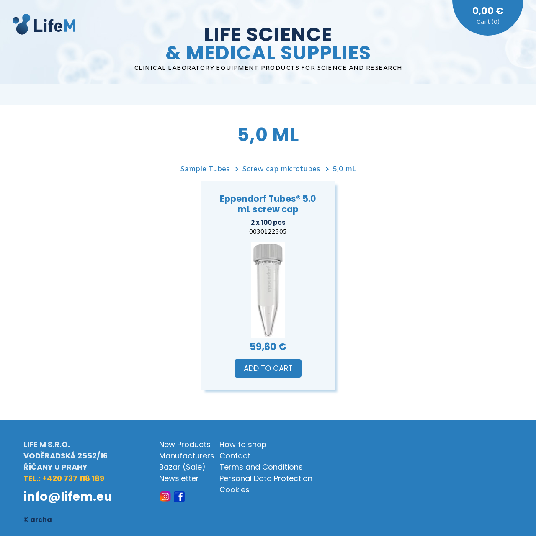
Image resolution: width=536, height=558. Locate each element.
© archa (37, 520)
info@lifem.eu (67, 496)
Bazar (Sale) (182, 467)
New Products (185, 444)
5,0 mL (344, 169)
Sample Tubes (205, 169)
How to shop (243, 444)
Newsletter (179, 478)
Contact (234, 455)
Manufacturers (186, 455)
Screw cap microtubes (281, 169)
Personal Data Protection (265, 478)
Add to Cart (268, 368)
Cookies (234, 489)
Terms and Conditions (261, 467)
